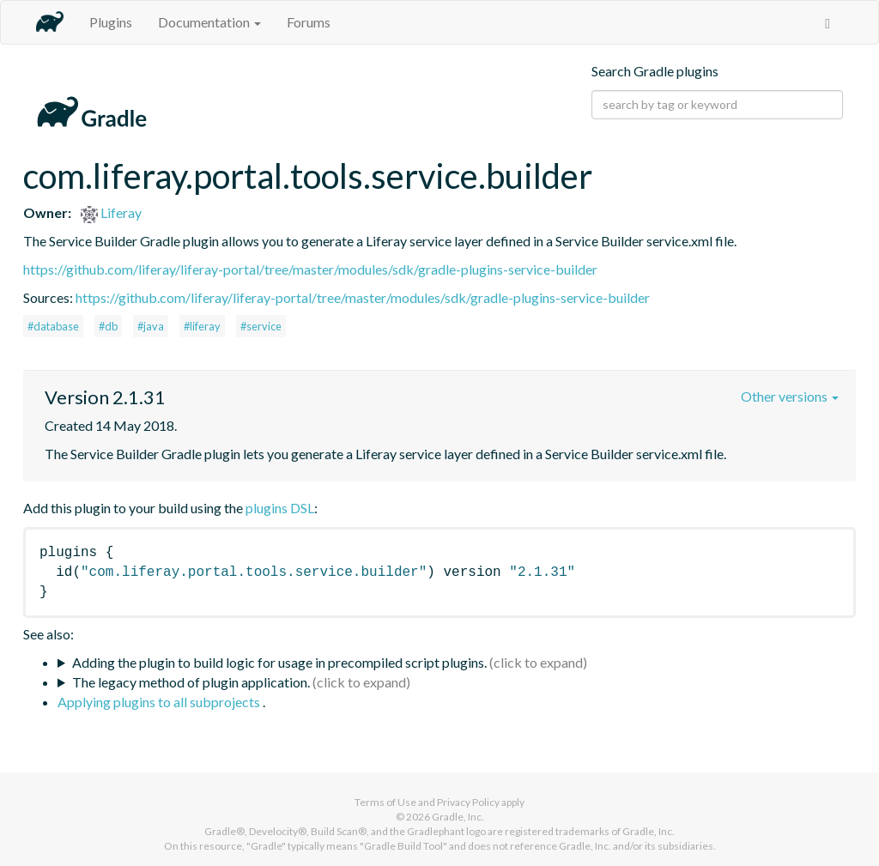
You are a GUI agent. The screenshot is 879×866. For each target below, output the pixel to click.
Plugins (110, 22)
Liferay (111, 212)
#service (261, 326)
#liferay (202, 326)
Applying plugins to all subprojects (160, 701)
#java (150, 326)
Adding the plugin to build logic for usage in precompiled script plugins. (279, 662)
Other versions (790, 396)
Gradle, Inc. (458, 816)
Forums (308, 22)
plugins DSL (280, 508)
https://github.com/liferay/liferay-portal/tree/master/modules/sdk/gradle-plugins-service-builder (310, 269)
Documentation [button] (209, 22)
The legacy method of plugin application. (191, 682)
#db (108, 326)
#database (53, 326)
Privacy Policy (468, 802)
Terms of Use (385, 802)
